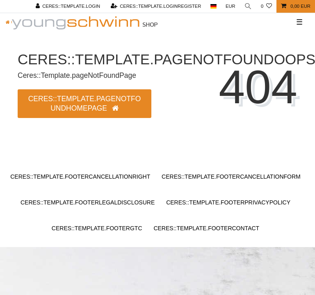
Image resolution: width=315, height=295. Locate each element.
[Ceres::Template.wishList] (266, 6)
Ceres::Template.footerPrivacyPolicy (228, 202)
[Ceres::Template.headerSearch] (248, 6)
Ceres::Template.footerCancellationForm (231, 176)
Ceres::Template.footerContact (206, 228)
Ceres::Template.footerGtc (97, 228)
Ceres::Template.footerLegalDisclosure (88, 202)
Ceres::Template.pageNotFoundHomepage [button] (84, 103)
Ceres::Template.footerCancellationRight (80, 176)
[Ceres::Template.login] (68, 6)
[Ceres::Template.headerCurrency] (230, 6)
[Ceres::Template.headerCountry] (213, 6)
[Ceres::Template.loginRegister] (155, 6)
